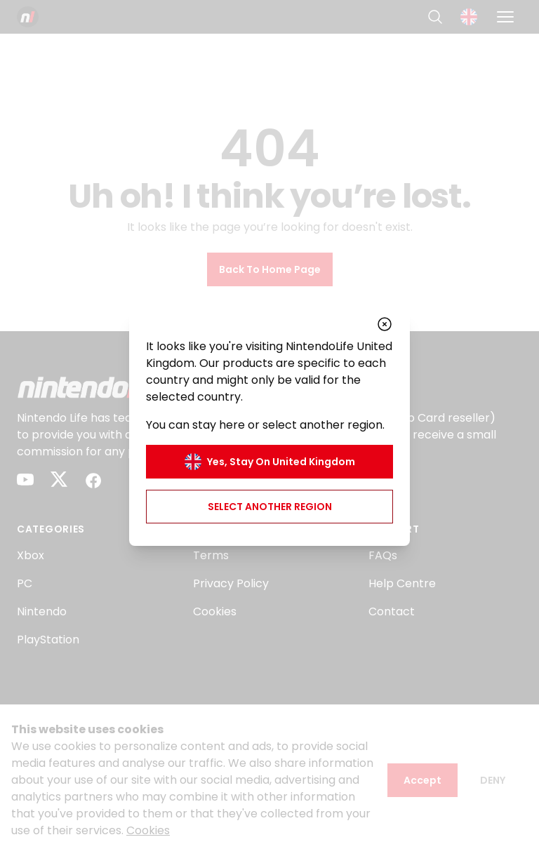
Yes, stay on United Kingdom (270, 461)
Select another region (270, 507)
